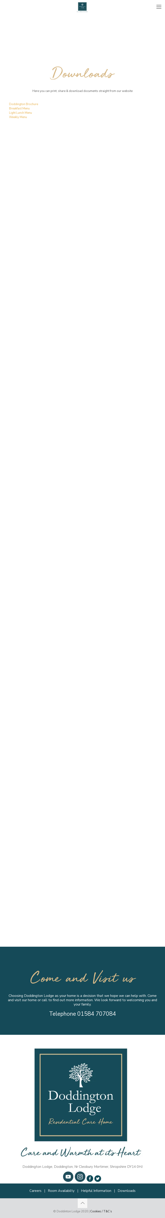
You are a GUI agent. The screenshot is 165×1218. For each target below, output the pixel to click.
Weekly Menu (18, 117)
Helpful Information (96, 1190)
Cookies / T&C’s (101, 1211)
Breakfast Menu (19, 108)
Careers (35, 1190)
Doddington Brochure (23, 104)
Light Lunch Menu (20, 113)
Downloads (127, 1190)
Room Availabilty (61, 1190)
